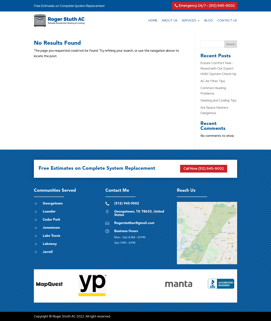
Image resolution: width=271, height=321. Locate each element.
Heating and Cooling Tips (218, 100)
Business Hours (126, 231)
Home (153, 20)
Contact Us (227, 20)
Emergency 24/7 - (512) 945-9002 (207, 5)
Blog (208, 20)
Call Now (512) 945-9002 (203, 168)
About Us (170, 20)
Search (230, 44)
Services (189, 20)
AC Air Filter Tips (212, 81)
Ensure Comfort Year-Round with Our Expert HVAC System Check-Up (218, 68)
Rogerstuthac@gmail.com (134, 223)
